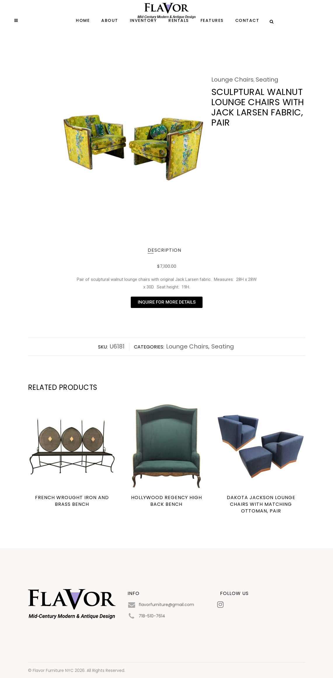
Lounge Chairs (232, 79)
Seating (267, 79)
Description (164, 250)
